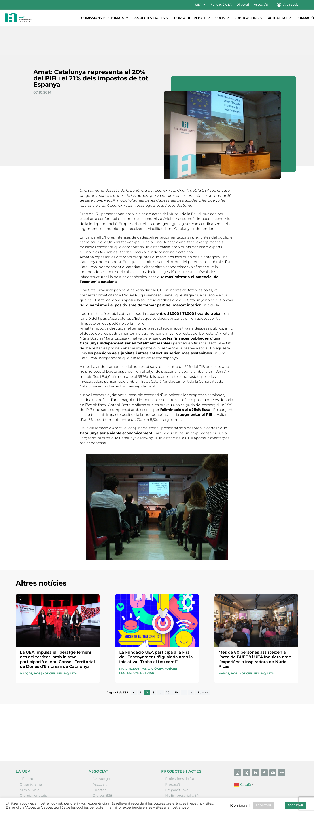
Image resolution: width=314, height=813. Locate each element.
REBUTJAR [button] (263, 805)
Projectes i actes (149, 18)
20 (176, 663)
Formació (305, 18)
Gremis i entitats (33, 766)
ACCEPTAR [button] (295, 805)
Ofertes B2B (102, 766)
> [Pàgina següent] (191, 663)
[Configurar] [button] (240, 805)
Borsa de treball (190, 18)
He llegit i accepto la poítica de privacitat (219, 706)
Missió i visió (29, 761)
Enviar (288, 713)
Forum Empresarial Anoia (186, 772)
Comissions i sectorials (102, 18)
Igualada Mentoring (181, 777)
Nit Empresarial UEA (182, 766)
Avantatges (102, 749)
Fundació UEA (221, 4)
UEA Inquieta (67, 644)
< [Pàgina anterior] (134, 663)
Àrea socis (290, 4)
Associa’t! (261, 4)
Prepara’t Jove (176, 761)
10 (167, 663)
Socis (220, 18)
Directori (242, 4)
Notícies (49, 644)
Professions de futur (136, 643)
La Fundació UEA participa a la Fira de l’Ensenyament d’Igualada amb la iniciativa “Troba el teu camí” (156, 628)
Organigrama (31, 755)
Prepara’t (172, 755)
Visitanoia (173, 783)
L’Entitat (26, 749)
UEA (198, 4)
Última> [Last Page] (202, 663)
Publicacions (246, 18)
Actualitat (277, 18)
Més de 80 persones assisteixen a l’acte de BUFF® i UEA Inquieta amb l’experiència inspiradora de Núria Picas (255, 630)
